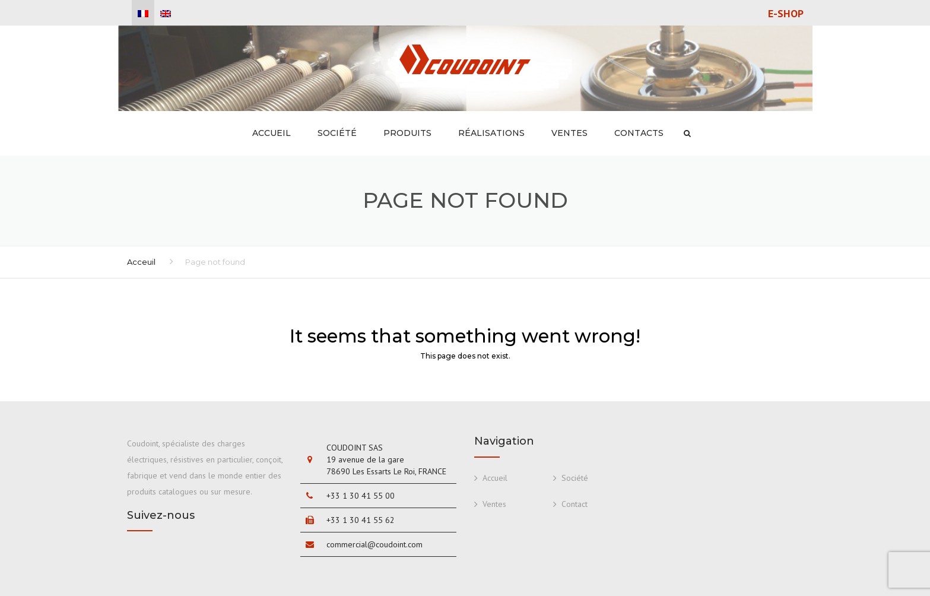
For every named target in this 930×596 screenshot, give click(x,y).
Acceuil (141, 262)
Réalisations (491, 133)
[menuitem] (143, 14)
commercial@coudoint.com (374, 544)
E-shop (786, 13)
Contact (574, 504)
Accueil (271, 133)
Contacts (639, 133)
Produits (407, 133)
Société (337, 133)
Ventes (569, 133)
